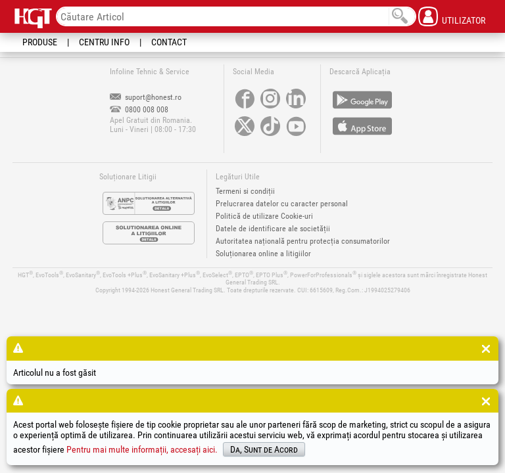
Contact (169, 42)
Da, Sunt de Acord (264, 449)
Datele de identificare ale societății (273, 228)
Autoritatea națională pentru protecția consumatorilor (303, 241)
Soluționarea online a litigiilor (263, 253)
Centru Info (104, 42)
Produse (39, 42)
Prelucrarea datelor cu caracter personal (282, 203)
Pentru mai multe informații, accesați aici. (142, 449)
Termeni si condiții (245, 191)
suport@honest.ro (145, 97)
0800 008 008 (139, 109)
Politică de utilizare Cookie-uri (264, 216)
